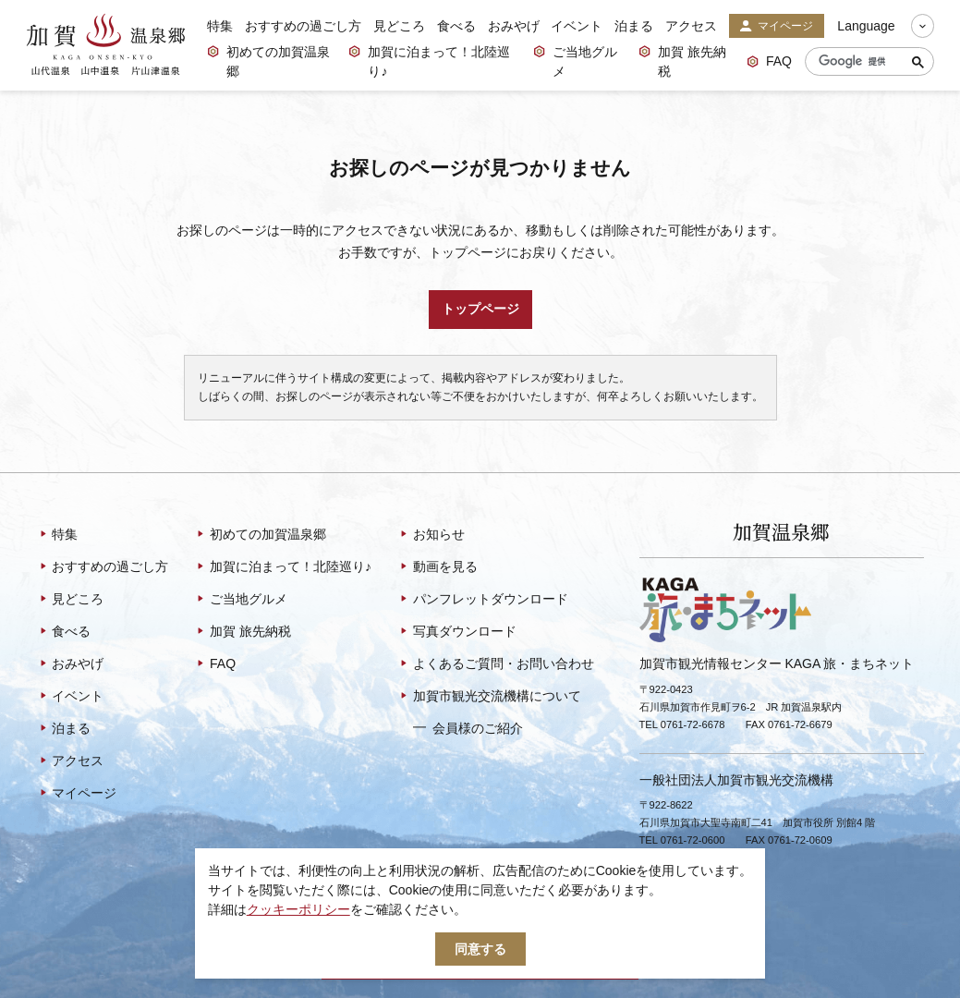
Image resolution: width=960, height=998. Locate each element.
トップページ (480, 308)
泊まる (633, 25)
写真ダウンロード (456, 633)
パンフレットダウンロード (482, 600)
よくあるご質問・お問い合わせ (495, 665)
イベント (576, 25)
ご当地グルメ (575, 61)
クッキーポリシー (298, 909)
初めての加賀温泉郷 (268, 61)
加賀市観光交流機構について (489, 697)
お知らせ (431, 536)
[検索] (865, 61)
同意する (480, 949)
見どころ (399, 25)
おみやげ (514, 25)
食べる (456, 25)
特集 (220, 25)
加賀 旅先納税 (682, 61)
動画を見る (437, 568)
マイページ (776, 26)
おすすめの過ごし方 (303, 25)
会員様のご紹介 (468, 728)
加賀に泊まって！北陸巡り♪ (429, 61)
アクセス (691, 25)
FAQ (769, 62)
